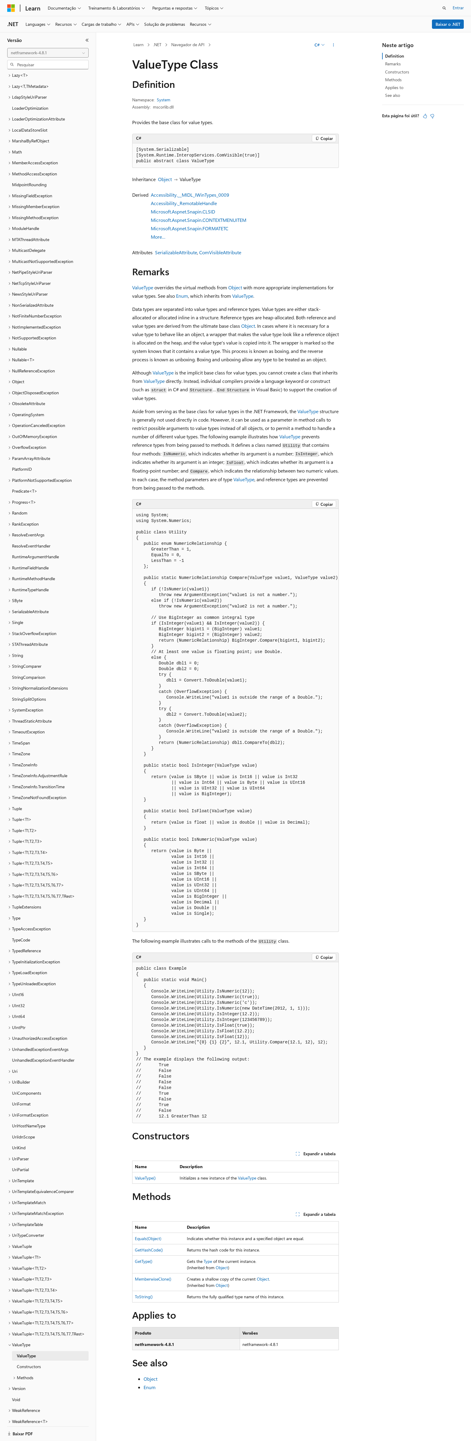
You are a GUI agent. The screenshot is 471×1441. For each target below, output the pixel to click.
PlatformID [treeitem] (22, 448)
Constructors (397, 72)
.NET (157, 44)
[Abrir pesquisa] (444, 8)
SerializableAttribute (176, 252)
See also (392, 95)
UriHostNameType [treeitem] (28, 1105)
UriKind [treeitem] (19, 1127)
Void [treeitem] (16, 1379)
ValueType (142, 287)
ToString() (144, 1296)
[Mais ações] (333, 45)
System (163, 100)
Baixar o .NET (448, 24)
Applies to (394, 87)
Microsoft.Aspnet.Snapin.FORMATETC (189, 228)
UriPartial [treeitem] (20, 1149)
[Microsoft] (11, 8)
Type (208, 1261)
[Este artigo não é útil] (432, 116)
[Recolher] (87, 40)
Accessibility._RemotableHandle (184, 203)
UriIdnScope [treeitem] (23, 1116)
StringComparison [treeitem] (28, 656)
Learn (138, 44)
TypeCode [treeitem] (21, 919)
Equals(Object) (148, 1238)
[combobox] (48, 53)
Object (165, 179)
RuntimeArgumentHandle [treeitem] (35, 536)
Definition (394, 56)
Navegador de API (188, 44)
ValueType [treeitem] (26, 1335)
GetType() (143, 1261)
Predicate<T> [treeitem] (24, 470)
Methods (393, 79)
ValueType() (145, 1178)
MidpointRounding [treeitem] (29, 164)
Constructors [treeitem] (29, 1346)
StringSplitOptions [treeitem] (29, 678)
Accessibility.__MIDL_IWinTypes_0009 (190, 195)
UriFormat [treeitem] (21, 1083)
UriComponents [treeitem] (26, 1072)
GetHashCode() (149, 1250)
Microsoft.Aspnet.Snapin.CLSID (183, 211)
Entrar (458, 7)
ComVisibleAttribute (220, 252)
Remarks (393, 64)
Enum (182, 296)
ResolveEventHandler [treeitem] (31, 525)
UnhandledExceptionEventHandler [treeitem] (43, 1039)
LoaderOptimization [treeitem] (30, 87)
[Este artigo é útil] (425, 116)
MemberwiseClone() (153, 1279)
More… (158, 237)
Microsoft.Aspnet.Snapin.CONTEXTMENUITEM (198, 220)
